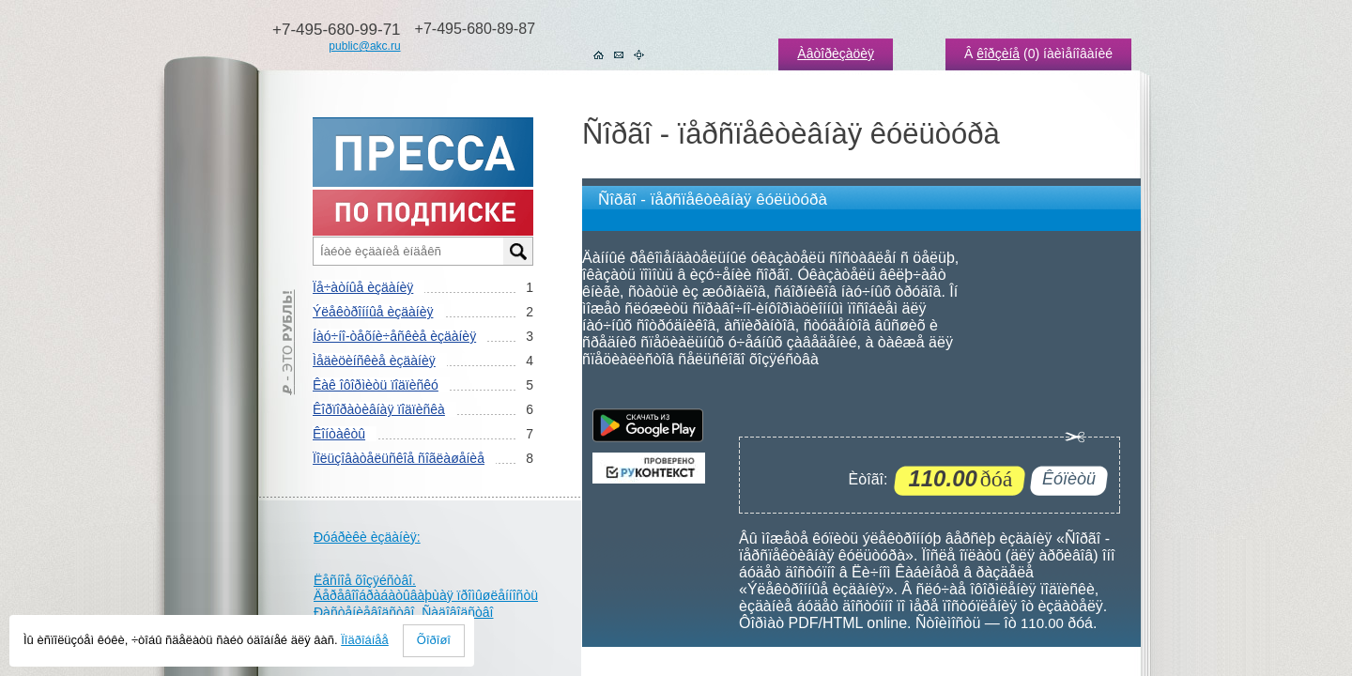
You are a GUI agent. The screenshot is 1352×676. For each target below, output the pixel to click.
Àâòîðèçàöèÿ (835, 53)
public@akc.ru (364, 46)
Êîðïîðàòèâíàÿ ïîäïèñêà (379, 409)
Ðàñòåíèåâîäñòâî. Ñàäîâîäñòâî (404, 612)
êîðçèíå (998, 53)
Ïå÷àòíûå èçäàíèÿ (363, 287)
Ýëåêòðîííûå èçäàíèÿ (373, 311)
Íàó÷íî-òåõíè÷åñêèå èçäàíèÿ (394, 336)
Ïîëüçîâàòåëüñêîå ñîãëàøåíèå (398, 458)
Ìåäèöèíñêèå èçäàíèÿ (374, 360)
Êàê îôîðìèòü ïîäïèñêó (375, 384)
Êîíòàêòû (339, 433)
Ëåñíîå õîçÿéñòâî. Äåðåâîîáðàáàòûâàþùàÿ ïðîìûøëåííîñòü (426, 588)
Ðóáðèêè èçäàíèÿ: (367, 537)
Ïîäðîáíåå (365, 640)
